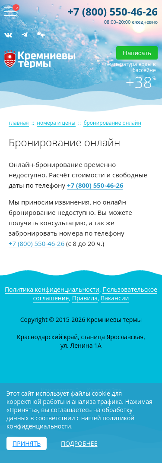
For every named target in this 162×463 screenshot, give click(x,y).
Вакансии (115, 298)
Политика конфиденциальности (52, 289)
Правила (85, 298)
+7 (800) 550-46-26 (112, 11)
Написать (137, 53)
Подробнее (79, 443)
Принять (27, 443)
